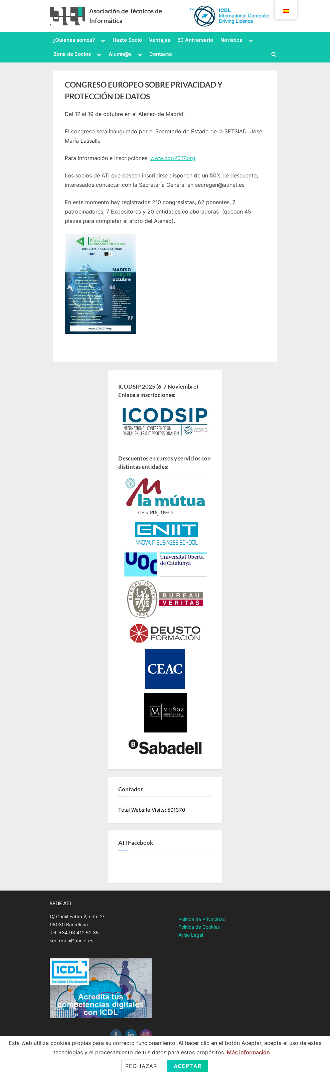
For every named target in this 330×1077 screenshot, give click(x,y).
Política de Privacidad (202, 919)
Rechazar (141, 1066)
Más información (248, 1052)
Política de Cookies (199, 927)
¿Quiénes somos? (73, 40)
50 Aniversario (195, 40)
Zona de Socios (72, 54)
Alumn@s (120, 54)
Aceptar (187, 1066)
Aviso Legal (190, 935)
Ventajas (159, 40)
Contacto (160, 54)
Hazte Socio (127, 40)
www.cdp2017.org (172, 158)
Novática (231, 40)
